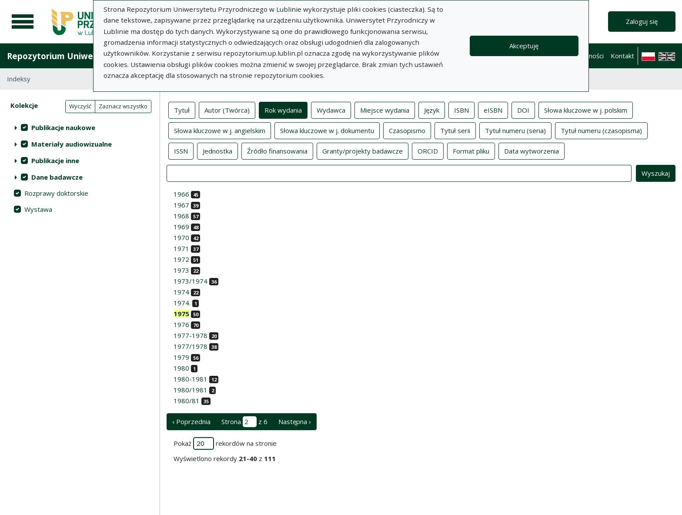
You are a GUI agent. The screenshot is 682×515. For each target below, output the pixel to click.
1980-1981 (190, 379)
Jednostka (217, 150)
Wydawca (331, 109)
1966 (181, 194)
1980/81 (187, 400)
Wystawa (38, 209)
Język (431, 109)
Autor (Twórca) (227, 109)
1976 (181, 324)
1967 (181, 205)
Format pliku (471, 150)
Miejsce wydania (384, 109)
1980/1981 (190, 389)
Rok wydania (283, 109)
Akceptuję (523, 45)
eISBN (493, 109)
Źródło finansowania (277, 150)
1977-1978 (190, 335)
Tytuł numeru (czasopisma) (601, 130)
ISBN (461, 109)
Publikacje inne (55, 160)
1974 (181, 292)
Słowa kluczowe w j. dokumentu (327, 130)
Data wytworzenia (531, 150)
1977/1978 (190, 346)
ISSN (181, 150)
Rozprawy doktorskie (56, 193)
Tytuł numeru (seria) (515, 130)
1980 (181, 368)
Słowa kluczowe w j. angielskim (219, 130)
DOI (523, 109)
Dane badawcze (57, 177)
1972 (181, 259)
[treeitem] (79, 127)
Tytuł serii (455, 130)
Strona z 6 (244, 421)
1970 (181, 237)
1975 (181, 313)
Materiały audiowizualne (71, 144)
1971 (181, 248)
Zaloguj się (642, 21)
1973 (181, 270)
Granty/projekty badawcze (362, 150)
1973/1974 (190, 281)
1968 (181, 215)
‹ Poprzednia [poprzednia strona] (191, 421)
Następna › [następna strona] (294, 421)
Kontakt (622, 55)
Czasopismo (407, 130)
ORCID (428, 150)
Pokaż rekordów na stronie (225, 443)
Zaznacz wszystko (123, 106)
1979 (181, 357)
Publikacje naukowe (63, 127)
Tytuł (182, 109)
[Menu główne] (23, 21)
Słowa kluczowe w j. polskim (585, 109)
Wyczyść (80, 106)
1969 (181, 226)
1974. (182, 302)
